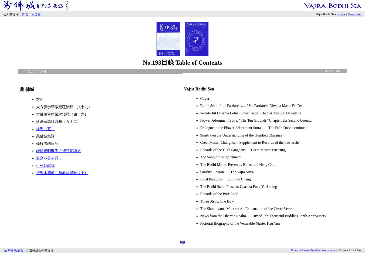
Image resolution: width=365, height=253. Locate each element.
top (182, 242)
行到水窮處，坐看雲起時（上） (62, 173)
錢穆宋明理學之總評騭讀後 (58, 151)
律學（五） (45, 129)
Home (341, 14)
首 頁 (25, 14)
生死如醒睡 (45, 166)
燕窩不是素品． (49, 158)
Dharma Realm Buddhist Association (313, 250)
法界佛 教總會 (13, 250)
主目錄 (36, 14)
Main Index (355, 14)
